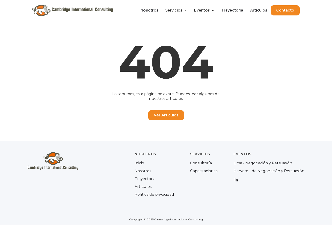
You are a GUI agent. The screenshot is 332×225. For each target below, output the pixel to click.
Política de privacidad (154, 194)
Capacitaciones (203, 171)
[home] (72, 10)
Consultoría (201, 163)
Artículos (258, 10)
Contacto (285, 10)
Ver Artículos (166, 115)
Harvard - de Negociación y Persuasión (269, 171)
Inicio (139, 163)
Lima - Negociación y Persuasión (263, 163)
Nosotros (149, 10)
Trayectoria (232, 10)
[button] (176, 10)
